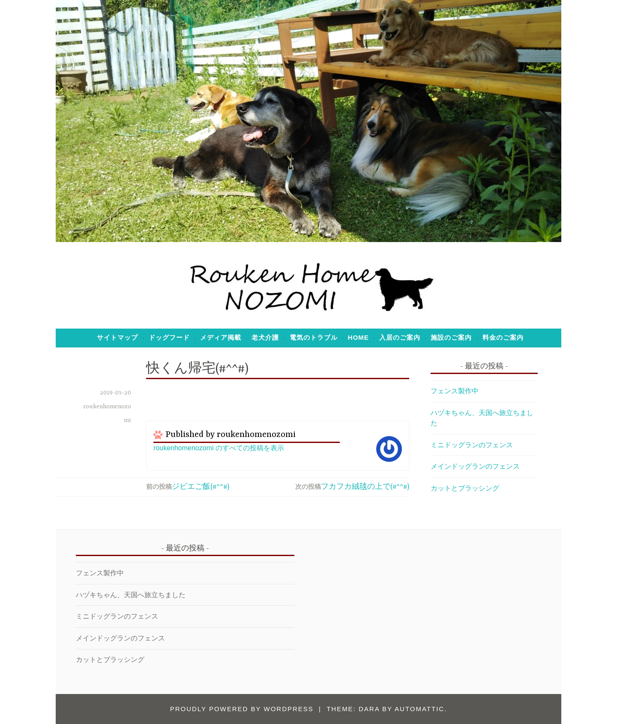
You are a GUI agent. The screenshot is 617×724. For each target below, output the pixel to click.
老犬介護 (265, 337)
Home (358, 337)
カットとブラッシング (465, 488)
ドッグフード (169, 337)
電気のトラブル (314, 337)
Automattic (419, 708)
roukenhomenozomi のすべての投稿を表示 (218, 448)
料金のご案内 (503, 337)
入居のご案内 (399, 337)
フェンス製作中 (455, 391)
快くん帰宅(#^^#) (197, 369)
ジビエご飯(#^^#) (200, 487)
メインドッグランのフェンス (475, 466)
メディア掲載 (220, 337)
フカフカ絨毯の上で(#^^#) (365, 487)
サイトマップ (117, 337)
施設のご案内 (451, 337)
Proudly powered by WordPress (242, 708)
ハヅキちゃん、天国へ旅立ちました (131, 594)
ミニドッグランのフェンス (472, 445)
